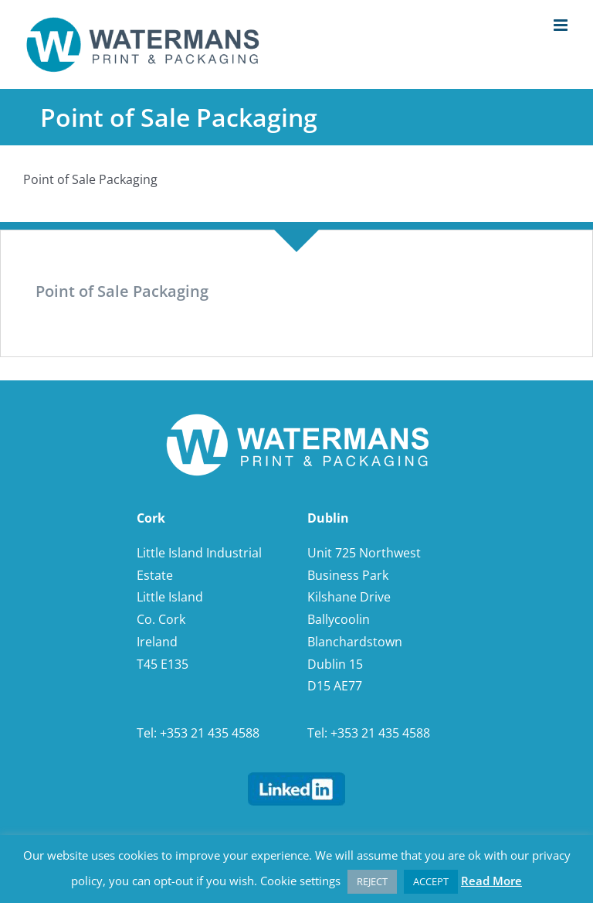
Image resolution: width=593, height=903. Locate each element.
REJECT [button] (372, 881)
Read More (491, 880)
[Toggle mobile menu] (562, 25)
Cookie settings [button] (300, 880)
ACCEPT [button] (431, 881)
